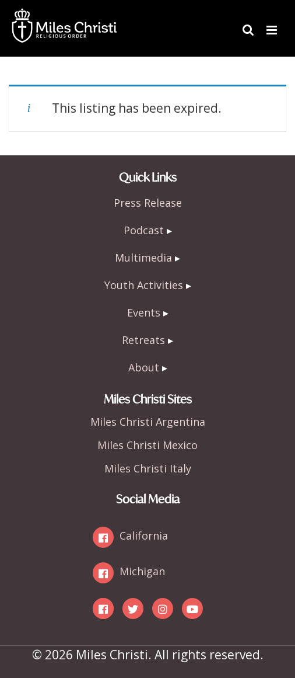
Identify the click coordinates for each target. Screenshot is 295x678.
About (143, 367)
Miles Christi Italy (147, 468)
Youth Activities (143, 285)
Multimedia (143, 258)
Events (143, 312)
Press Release (148, 203)
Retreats (143, 340)
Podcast (144, 230)
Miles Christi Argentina (147, 422)
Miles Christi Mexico (147, 445)
